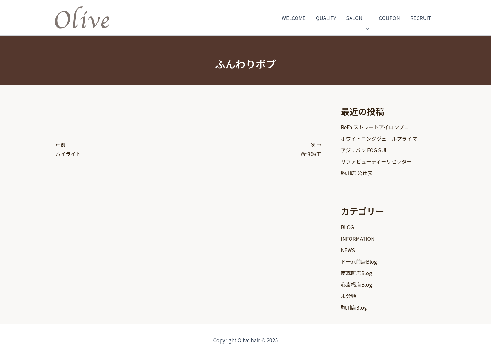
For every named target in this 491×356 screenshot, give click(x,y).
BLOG (347, 227)
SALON (357, 18)
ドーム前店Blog (359, 261)
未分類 (348, 296)
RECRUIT (420, 18)
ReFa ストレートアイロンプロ (375, 127)
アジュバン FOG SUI (363, 150)
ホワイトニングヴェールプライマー (381, 138)
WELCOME (294, 18)
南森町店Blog (356, 273)
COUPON (389, 18)
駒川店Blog (354, 307)
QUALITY (326, 18)
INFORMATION (358, 238)
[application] (366, 18)
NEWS (348, 250)
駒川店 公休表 (357, 173)
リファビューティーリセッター (376, 161)
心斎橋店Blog (356, 284)
